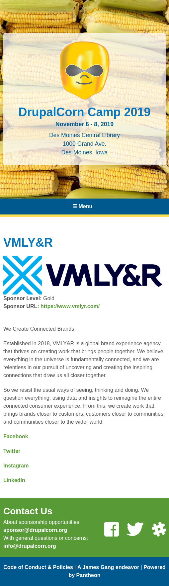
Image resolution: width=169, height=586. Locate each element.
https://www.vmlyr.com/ (70, 306)
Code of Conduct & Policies (38, 567)
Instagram (16, 465)
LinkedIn (14, 480)
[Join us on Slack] (159, 530)
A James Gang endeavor (108, 567)
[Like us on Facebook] (111, 530)
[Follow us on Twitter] (135, 530)
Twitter (11, 451)
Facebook (15, 436)
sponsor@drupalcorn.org (35, 530)
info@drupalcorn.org (29, 546)
